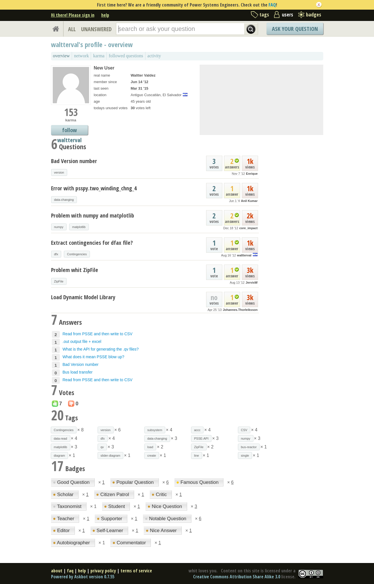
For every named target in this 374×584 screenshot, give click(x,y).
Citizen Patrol (113, 494)
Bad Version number (74, 161)
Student (115, 506)
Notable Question (166, 518)
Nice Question (165, 506)
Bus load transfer (78, 372)
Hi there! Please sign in (72, 15)
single (245, 455)
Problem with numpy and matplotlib (92, 215)
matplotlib (79, 227)
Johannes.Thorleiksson (240, 309)
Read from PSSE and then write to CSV (98, 334)
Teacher (64, 518)
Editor (62, 530)
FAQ (272, 5)
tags (264, 14)
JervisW (251, 282)
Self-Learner (108, 530)
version (59, 172)
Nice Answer (162, 530)
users (287, 14)
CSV (244, 430)
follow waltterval (69, 130)
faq (70, 571)
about (56, 571)
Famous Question (198, 482)
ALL (72, 29)
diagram (59, 455)
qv (102, 447)
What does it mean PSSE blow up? (93, 357)
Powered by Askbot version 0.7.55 (82, 577)
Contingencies (77, 254)
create (151, 455)
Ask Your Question (295, 29)
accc (197, 430)
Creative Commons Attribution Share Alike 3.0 (236, 577)
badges (313, 14)
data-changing (64, 199)
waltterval (244, 255)
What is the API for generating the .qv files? (101, 349)
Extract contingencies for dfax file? (92, 242)
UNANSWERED (96, 29)
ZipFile (59, 281)
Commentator (129, 542)
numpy (59, 227)
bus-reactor (249, 447)
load (150, 447)
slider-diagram (111, 455)
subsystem (154, 430)
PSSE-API (201, 438)
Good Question (72, 482)
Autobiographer (72, 542)
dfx (56, 254)
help (105, 15)
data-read (60, 438)
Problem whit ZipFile (74, 270)
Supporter (110, 518)
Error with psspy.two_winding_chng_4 (94, 188)
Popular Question (133, 482)
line (196, 455)
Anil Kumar (249, 201)
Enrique (252, 173)
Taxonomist (68, 506)
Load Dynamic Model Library (83, 297)
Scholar (64, 494)
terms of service (136, 571)
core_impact (248, 228)
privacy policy (103, 571)
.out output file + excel (82, 341)
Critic (160, 494)
